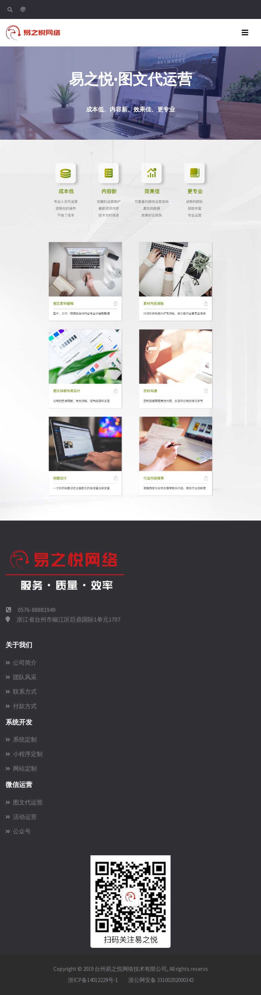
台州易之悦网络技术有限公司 (131, 968)
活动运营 (21, 816)
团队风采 (21, 677)
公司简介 (21, 662)
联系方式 (21, 691)
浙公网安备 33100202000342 (160, 979)
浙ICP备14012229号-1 (93, 979)
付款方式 (21, 706)
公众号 (18, 831)
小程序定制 (24, 754)
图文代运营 (24, 802)
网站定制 (21, 768)
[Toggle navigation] (245, 32)
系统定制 (21, 739)
